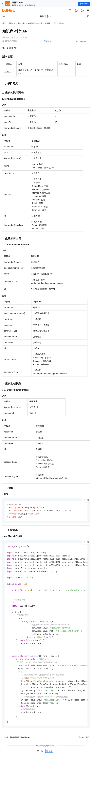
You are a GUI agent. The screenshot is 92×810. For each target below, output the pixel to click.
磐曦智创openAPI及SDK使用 (39, 23)
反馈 (49, 760)
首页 (4, 23)
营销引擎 (12, 23)
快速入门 (21, 23)
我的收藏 (82, 41)
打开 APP (83, 4)
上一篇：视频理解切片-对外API (16, 746)
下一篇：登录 (84, 746)
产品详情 (45, 41)
